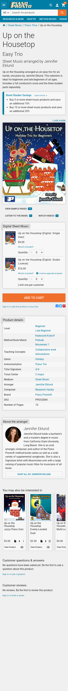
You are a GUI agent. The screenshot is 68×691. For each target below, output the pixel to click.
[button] (3, 4)
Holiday (39, 359)
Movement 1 (42, 344)
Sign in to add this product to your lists (20, 307)
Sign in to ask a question (14, 574)
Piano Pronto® (43, 394)
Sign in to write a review (13, 595)
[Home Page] (4, 25)
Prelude (39, 340)
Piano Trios (31, 25)
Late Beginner (43, 330)
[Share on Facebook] (57, 306)
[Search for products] (34, 13)
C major (39, 374)
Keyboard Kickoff (45, 335)
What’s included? (25, 247)
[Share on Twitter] (60, 306)
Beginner (40, 326)
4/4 (37, 369)
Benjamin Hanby (44, 389)
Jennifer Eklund (44, 384)
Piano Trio (41, 364)
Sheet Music (15, 25)
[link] (21, 5)
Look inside (59, 120)
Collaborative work (45, 349)
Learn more (41, 95)
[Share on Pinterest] (64, 306)
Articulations (42, 354)
